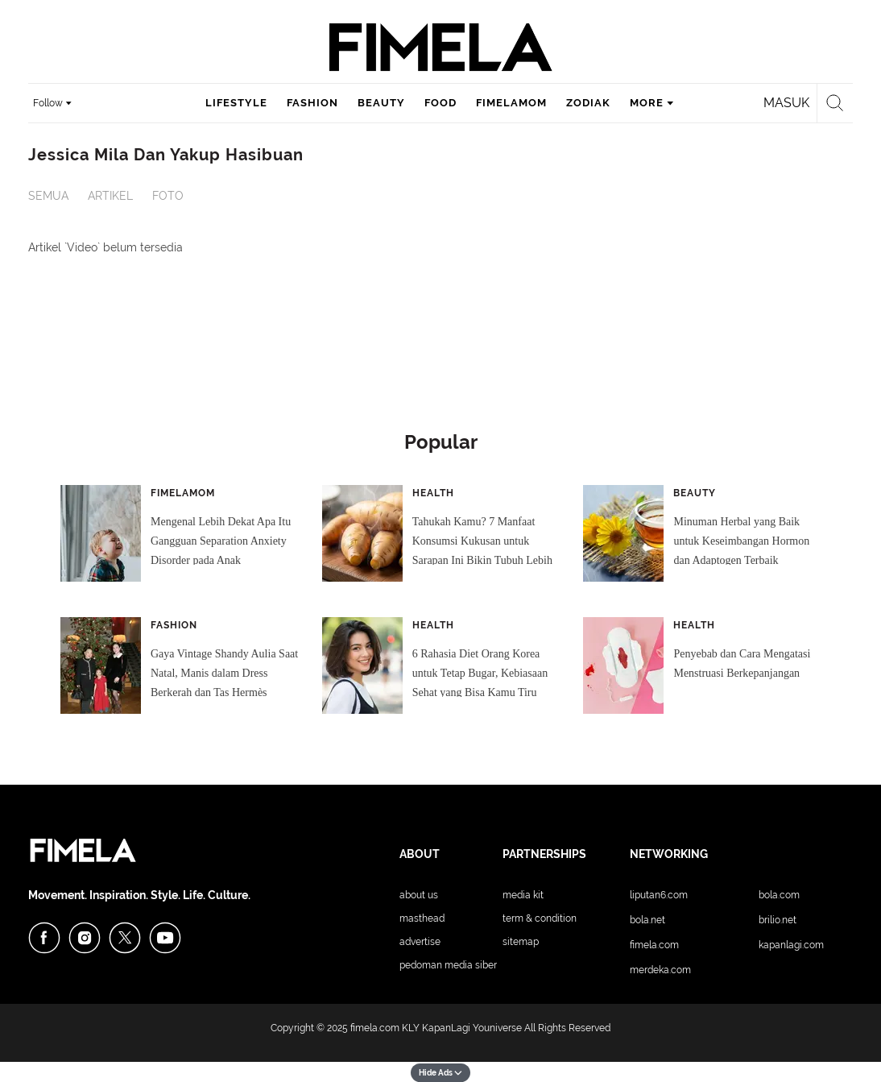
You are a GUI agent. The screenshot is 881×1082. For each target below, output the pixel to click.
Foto (168, 195)
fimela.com (374, 1028)
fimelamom (511, 103)
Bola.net (647, 920)
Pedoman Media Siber (448, 965)
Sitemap (521, 941)
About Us (418, 895)
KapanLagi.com (791, 945)
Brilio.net (777, 920)
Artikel (110, 195)
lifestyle (236, 103)
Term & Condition (540, 918)
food (440, 103)
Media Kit (523, 895)
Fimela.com (654, 945)
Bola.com (779, 895)
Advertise (419, 941)
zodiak (588, 103)
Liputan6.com (659, 895)
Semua (48, 195)
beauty (381, 103)
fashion (312, 103)
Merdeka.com (660, 970)
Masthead (422, 918)
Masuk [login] (786, 102)
